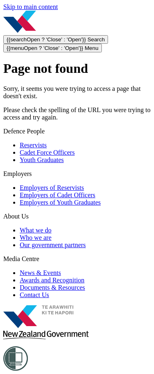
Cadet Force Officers (47, 152)
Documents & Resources (52, 287)
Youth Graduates (42, 159)
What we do (35, 230)
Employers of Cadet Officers (57, 195)
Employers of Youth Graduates (60, 202)
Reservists (33, 145)
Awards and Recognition (52, 280)
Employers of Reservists (52, 187)
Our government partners (53, 244)
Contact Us (34, 294)
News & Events (40, 272)
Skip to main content (30, 6)
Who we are (35, 237)
